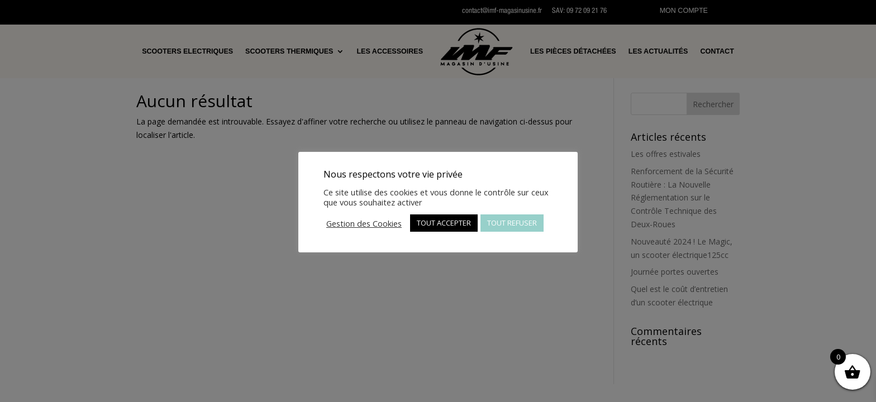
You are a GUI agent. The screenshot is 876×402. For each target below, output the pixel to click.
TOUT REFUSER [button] (512, 223)
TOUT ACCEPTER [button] (444, 223)
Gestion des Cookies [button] (364, 223)
